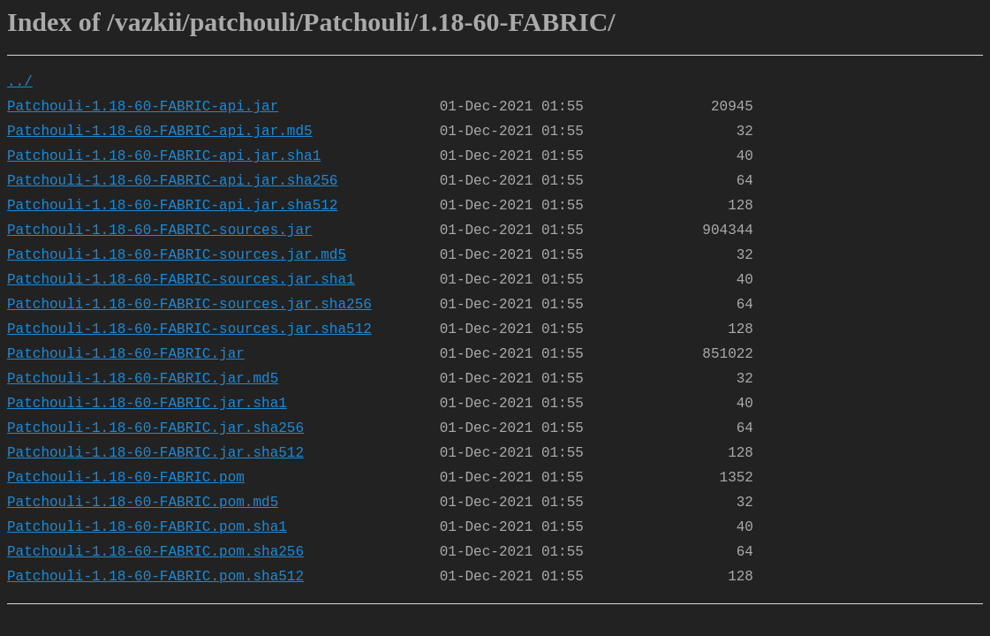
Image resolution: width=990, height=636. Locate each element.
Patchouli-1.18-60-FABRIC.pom (126, 478)
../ (20, 82)
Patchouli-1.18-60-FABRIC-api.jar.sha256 (172, 181)
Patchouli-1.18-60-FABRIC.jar (126, 354)
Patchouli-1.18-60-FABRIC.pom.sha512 (155, 577)
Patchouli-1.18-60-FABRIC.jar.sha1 (147, 403)
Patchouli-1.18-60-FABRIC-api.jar (142, 107)
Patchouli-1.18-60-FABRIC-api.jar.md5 (160, 131)
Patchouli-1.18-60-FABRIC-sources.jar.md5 (176, 255)
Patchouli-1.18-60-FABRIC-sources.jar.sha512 (189, 329)
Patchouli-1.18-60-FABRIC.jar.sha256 (155, 428)
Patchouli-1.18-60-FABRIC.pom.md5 (142, 502)
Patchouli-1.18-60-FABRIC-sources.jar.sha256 (189, 304)
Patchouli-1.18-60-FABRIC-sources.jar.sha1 (181, 280)
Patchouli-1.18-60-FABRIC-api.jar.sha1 (164, 156)
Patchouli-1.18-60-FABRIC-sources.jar (160, 230)
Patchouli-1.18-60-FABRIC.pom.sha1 (147, 527)
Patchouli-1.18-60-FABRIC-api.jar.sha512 (172, 206)
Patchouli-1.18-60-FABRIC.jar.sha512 (155, 453)
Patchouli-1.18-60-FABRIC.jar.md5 (142, 379)
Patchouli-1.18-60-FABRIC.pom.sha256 (155, 552)
